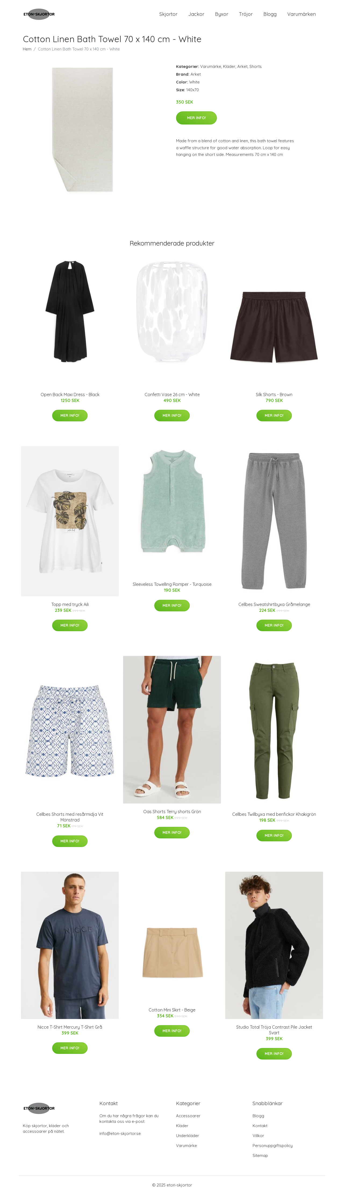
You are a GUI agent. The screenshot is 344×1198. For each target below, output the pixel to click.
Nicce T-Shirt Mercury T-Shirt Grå (70, 1030)
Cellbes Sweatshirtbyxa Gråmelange (274, 608)
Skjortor (168, 16)
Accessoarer (188, 1119)
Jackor (196, 16)
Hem (27, 52)
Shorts (255, 70)
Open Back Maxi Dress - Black (70, 398)
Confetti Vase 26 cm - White (172, 398)
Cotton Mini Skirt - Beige (172, 1013)
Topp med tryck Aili (70, 608)
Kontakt (260, 1129)
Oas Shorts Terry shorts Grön (172, 815)
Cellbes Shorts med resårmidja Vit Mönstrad (69, 820)
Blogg (270, 16)
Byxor (221, 16)
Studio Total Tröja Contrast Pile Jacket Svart (274, 1033)
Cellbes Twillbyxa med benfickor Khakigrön (274, 818)
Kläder (229, 70)
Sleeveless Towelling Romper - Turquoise (172, 588)
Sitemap (260, 1159)
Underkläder (187, 1139)
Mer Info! (196, 121)
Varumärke (210, 70)
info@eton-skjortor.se (120, 1137)
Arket (242, 70)
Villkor (258, 1139)
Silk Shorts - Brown (274, 398)
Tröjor (246, 16)
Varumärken (301, 16)
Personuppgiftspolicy (273, 1149)
